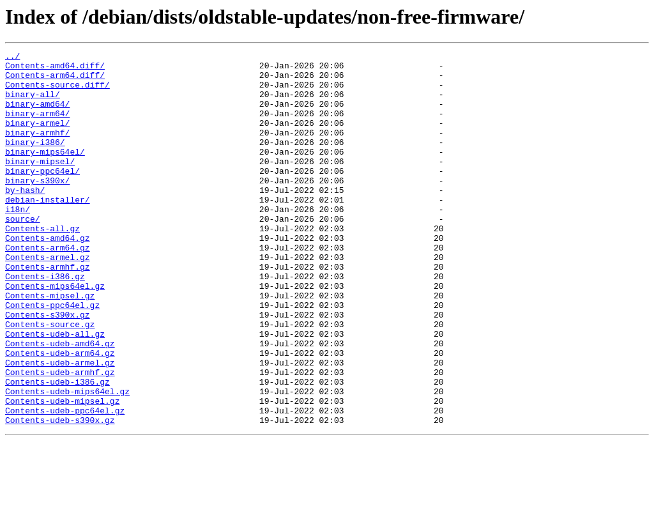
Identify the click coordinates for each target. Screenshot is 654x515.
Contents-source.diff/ (57, 92)
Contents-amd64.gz (47, 276)
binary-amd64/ (37, 115)
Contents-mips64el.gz (55, 333)
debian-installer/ (47, 230)
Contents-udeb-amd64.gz (60, 402)
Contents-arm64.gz (47, 287)
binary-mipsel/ (40, 184)
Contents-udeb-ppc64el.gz (65, 483)
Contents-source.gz (50, 379)
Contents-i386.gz (45, 322)
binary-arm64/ (37, 126)
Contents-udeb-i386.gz (57, 448)
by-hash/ (25, 218)
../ (12, 57)
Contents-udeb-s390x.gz (60, 494)
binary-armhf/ (37, 149)
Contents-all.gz (42, 264)
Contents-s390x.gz (47, 368)
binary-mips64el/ (45, 172)
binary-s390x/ (37, 207)
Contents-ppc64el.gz (52, 356)
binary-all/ (32, 103)
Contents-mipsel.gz (50, 345)
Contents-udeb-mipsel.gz (62, 471)
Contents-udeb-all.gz (55, 391)
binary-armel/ (37, 138)
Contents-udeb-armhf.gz (60, 437)
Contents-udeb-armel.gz (60, 425)
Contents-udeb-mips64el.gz (67, 460)
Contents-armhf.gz (47, 310)
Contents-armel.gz (47, 299)
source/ (22, 253)
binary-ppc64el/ (42, 195)
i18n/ (17, 241)
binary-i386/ (35, 161)
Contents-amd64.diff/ (55, 69)
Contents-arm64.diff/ (55, 80)
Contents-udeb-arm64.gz (60, 414)
